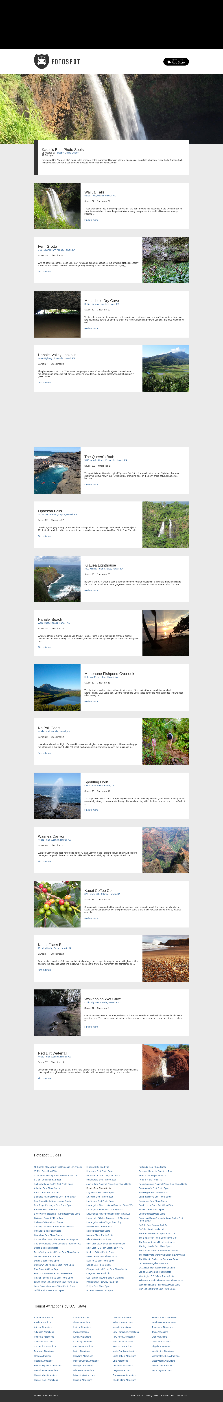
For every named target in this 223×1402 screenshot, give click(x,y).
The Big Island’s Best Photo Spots (155, 1246)
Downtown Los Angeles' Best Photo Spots (54, 1265)
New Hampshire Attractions (126, 1332)
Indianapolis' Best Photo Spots (101, 1179)
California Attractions (44, 1337)
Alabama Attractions (43, 1317)
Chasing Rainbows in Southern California (54, 1226)
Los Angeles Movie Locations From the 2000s (108, 1214)
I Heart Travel (136, 1395)
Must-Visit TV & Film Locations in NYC (104, 1248)
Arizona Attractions (43, 1327)
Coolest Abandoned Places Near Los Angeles (56, 1239)
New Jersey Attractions (124, 1337)
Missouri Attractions (82, 1380)
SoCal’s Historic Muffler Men (152, 1229)
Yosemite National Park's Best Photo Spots (159, 1284)
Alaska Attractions (42, 1322)
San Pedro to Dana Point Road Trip (156, 1205)
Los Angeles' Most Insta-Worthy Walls (104, 1209)
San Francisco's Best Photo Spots (155, 1196)
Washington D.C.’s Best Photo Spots (156, 1276)
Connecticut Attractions (45, 1346)
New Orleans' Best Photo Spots (101, 1256)
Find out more (91, 220)
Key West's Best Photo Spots (100, 1192)
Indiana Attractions (82, 1327)
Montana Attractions (122, 1317)
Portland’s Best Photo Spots (152, 1167)
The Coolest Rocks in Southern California (159, 1250)
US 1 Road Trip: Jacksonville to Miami (157, 1267)
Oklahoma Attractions (123, 1365)
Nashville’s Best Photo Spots (100, 1252)
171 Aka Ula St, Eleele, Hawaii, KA (54, 948)
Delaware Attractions (44, 1351)
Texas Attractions (160, 1332)
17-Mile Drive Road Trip (45, 1171)
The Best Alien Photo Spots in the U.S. (157, 1233)
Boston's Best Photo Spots (47, 1209)
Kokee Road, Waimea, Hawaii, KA (54, 840)
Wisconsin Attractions (162, 1365)
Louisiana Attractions (83, 1346)
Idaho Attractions (81, 1317)
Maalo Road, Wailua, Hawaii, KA (100, 195)
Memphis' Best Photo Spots (99, 1235)
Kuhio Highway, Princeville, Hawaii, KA (56, 358)
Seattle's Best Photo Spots (151, 1209)
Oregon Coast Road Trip (98, 1273)
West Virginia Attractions (163, 1361)
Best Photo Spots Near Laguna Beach (52, 1201)
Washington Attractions (163, 1351)
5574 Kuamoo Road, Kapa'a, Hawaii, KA (57, 514)
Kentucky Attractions (83, 1341)
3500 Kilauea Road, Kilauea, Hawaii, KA (103, 568)
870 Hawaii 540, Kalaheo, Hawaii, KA (102, 894)
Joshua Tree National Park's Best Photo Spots (108, 1184)
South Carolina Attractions (164, 1317)
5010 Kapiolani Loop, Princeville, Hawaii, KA (105, 460)
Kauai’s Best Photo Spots (98, 1188)
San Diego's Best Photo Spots (153, 1192)
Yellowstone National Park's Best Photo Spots (161, 1280)
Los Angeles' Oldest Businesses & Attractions (108, 1218)
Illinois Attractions (81, 1322)
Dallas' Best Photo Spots (46, 1248)
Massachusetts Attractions (86, 1361)
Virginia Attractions (161, 1346)
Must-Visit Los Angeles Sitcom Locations (105, 1243)
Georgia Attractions (43, 1361)
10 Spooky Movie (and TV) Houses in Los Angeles (58, 1167)
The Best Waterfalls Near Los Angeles (157, 1242)
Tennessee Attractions (162, 1327)
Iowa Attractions (81, 1332)
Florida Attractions (42, 1356)
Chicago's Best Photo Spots (47, 1231)
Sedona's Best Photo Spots (152, 1214)
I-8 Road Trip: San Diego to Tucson (103, 1175)
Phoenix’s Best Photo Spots (99, 1290)
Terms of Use (167, 1395)
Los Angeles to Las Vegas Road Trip (103, 1222)
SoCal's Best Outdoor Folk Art (153, 1225)
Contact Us (181, 1395)
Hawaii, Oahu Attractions (46, 1380)
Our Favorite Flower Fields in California (105, 1278)
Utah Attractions (159, 1337)
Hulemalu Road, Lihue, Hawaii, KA (101, 677)
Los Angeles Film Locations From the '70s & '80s (109, 1205)
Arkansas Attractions (44, 1332)
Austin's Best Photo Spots (46, 1192)
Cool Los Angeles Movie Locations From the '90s (57, 1243)
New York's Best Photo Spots (100, 1260)
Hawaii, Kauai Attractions (46, 1370)
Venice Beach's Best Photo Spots (155, 1272)
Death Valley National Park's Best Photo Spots (56, 1252)
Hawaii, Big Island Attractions (48, 1365)
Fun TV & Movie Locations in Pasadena (53, 1273)
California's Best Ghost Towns (48, 1222)
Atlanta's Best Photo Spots (47, 1188)
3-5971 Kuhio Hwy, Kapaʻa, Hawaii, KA (56, 250)
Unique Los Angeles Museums (153, 1263)
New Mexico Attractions (124, 1341)
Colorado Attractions (44, 1341)
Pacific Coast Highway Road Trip (102, 1282)
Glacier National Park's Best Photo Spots (53, 1278)
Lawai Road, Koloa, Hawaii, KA (99, 785)
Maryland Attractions (83, 1356)
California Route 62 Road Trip (48, 1218)
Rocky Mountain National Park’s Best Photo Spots (163, 1184)
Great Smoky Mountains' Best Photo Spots (54, 1286)
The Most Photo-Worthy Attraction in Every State (162, 1255)
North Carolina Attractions (125, 1351)
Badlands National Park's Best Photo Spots (55, 1196)
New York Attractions (122, 1346)
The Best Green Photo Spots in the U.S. (158, 1238)
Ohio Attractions (120, 1361)
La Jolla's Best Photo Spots (99, 1196)
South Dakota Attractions (164, 1322)
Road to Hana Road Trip (150, 1179)
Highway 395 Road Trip (97, 1167)
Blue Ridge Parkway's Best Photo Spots (53, 1205)
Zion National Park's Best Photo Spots (157, 1289)
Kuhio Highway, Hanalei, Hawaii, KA (101, 304)
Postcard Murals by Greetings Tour (155, 1171)
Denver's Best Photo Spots (47, 1256)
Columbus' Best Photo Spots (48, 1235)
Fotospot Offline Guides (67, 153)
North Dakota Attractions (124, 1356)
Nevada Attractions (122, 1327)
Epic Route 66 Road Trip (46, 1269)
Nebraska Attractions (123, 1322)
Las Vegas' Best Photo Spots (100, 1201)
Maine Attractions (81, 1351)
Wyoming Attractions (162, 1370)
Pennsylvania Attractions (124, 1375)
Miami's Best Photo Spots (98, 1239)
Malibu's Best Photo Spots (99, 1226)
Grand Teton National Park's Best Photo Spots (56, 1282)
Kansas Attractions (82, 1337)
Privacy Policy (151, 1395)
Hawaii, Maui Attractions (45, 1375)
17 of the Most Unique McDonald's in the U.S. (56, 1175)
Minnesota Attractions (83, 1370)
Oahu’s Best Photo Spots (98, 1265)
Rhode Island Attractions (124, 1380)
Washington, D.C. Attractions (165, 1356)
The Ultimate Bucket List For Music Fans (158, 1259)
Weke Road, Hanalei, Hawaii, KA (54, 623)
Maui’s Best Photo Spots (98, 1231)
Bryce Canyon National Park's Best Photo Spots (57, 1214)
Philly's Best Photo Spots (98, 1286)
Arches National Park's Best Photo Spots (53, 1184)
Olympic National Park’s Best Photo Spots (106, 1269)
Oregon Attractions (122, 1370)
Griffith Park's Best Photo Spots (49, 1290)
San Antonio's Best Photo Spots (154, 1188)
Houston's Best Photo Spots (99, 1171)
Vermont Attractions (161, 1341)
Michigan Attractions (83, 1365)
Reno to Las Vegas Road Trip (153, 1175)
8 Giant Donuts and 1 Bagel (47, 1179)
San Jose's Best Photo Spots (153, 1201)
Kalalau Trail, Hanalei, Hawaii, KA (54, 731)
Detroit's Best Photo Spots (46, 1260)
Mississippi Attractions (84, 1375)
